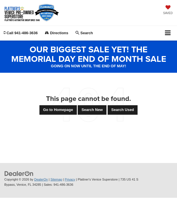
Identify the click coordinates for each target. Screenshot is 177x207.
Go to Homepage (58, 110)
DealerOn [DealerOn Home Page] (41, 179)
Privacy (70, 179)
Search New (92, 110)
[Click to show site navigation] (168, 33)
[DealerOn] (19, 173)
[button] (20, 33)
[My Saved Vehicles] (168, 10)
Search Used (122, 110)
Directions (56, 33)
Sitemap (56, 179)
